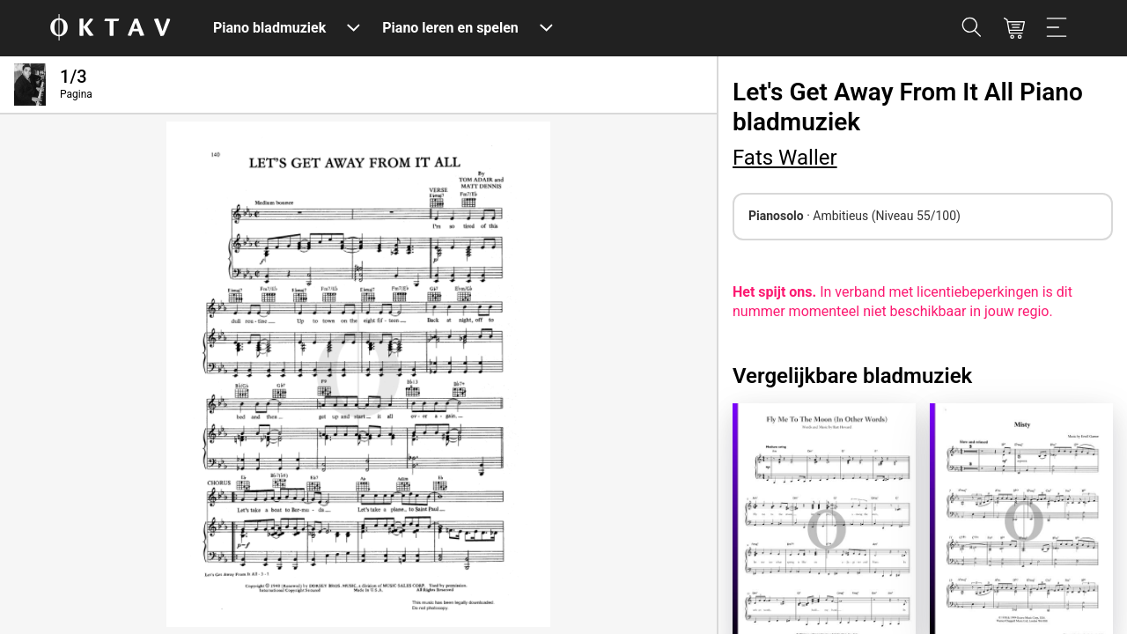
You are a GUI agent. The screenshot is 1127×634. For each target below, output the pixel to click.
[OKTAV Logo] (110, 28)
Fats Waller (785, 157)
